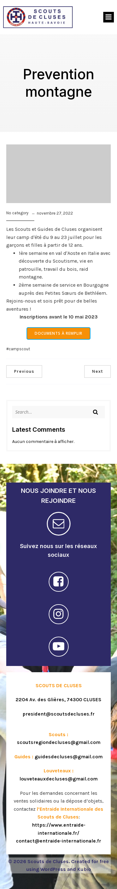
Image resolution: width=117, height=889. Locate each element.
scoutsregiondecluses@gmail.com (58, 742)
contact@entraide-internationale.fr (58, 841)
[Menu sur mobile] (108, 17)
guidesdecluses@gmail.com (69, 757)
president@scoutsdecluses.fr (58, 714)
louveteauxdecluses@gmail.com (58, 779)
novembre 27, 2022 (55, 213)
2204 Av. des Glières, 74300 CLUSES (58, 699)
